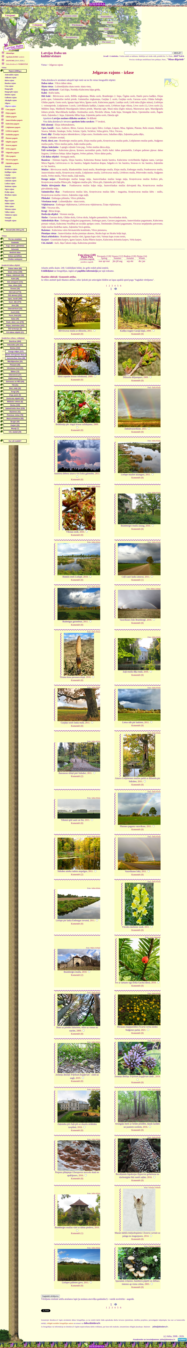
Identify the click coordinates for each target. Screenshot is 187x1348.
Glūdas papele (47, 102)
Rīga (6, 198)
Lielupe (107, 128)
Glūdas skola (69, 217)
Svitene (76, 131)
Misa (122, 128)
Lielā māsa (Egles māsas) (141, 102)
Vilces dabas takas (63, 83)
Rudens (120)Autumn (130, 257)
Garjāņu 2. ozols (109, 99)
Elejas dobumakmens (64, 124)
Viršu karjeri (135, 239)
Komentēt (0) (77, 334)
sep (128, 261)
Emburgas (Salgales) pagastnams (75, 220)
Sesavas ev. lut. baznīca (142, 163)
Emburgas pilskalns (60, 198)
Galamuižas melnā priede (65, 99)
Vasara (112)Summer (117, 257)
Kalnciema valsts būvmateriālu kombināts (71, 230)
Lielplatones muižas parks (141, 140)
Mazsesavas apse (141, 109)
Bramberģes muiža (104, 169)
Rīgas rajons (9, 201)
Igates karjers (76, 239)
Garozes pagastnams (116, 220)
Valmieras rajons (11, 215)
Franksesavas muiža (153, 169)
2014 (146, 1236)
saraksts (15, 57)
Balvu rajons (9, 80)
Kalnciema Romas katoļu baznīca (100, 160)
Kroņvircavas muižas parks (115, 140)
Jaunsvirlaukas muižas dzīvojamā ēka (122, 185)
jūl (117, 261)
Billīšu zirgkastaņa (79, 96)
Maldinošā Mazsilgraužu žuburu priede (74, 109)
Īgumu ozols (91, 102)
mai (108, 261)
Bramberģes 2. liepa (111, 96)
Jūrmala (8, 166)
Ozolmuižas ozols (85, 112)
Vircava (118, 131)
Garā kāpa (64, 89)
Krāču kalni (54, 93)
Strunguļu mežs (67, 156)
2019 (78, 1078)
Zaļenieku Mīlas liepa (75, 115)
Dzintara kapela (60, 160)
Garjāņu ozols (125, 99)
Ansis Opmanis (155, 937)
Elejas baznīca (75, 160)
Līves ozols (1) (140, 105)
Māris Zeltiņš (156, 589)
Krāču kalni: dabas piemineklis (117, 150)
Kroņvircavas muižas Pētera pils (56, 182)
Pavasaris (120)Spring (104, 257)
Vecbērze (91, 131)
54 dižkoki (91, 118)
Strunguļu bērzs (129, 112)
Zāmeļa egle (113, 115)
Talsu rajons (9, 206)
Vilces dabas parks (102, 153)
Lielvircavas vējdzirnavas (90, 204)
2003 (147, 1284)
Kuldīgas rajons (10, 172)
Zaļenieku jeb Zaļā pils (113, 182)
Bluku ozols (95, 96)
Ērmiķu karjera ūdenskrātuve (66, 134)
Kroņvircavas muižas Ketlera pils (146, 179)
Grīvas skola (82, 217)
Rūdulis (158, 128)
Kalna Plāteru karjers (92, 239)
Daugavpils (9, 89)
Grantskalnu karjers (59, 239)
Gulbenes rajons (11, 98)
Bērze (73, 128)
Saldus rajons (10, 203)
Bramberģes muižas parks (71, 140)
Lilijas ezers (86, 134)
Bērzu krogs (54, 211)
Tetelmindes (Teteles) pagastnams (116, 223)
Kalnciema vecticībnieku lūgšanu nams (135, 160)
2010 (82, 532)
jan (143, 261)
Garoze (80, 128)
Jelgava (7, 103)
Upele (83, 131)
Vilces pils (97, 182)
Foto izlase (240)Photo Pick (87, 257)
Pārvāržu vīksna (102, 112)
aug (120, 261)
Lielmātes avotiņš (56, 137)
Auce (58, 128)
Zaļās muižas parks (82, 144)
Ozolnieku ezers (100, 134)
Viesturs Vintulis (154, 1188)
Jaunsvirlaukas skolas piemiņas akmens (76, 233)
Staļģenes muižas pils (82, 182)
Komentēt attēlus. (67, 277)
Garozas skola (56, 217)
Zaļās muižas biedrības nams (54, 227)
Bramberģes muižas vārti (71, 236)
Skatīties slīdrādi (49, 277)
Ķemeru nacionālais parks (89, 150)
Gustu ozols (61, 102)
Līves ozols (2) (155, 105)
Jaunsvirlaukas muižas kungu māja (110, 179)
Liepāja (7, 175)
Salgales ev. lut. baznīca (118, 163)
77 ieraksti (100, 121)
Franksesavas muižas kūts (75, 192)
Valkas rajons (10, 212)
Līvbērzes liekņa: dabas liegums (64, 153)
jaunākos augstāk (87, 262)
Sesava (44, 131)
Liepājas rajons (10, 178)
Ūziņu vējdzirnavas (112, 204)
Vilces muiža (67, 176)
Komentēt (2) (77, 776)
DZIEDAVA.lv (97, 4)
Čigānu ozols (129, 96)
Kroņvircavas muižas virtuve (54, 195)
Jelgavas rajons (10, 106)
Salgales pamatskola (98, 217)
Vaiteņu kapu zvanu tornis (113, 236)
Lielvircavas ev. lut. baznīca (68, 163)
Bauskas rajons (10, 83)
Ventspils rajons (10, 221)
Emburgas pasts (99, 220)
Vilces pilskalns (78, 198)
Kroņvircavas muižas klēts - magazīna (108, 192)
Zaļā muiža (79, 176)
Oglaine (129, 128)
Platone (138, 128)
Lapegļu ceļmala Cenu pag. (72, 147)
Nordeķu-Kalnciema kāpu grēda (85, 89)
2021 (143, 1030)
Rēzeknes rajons (11, 195)
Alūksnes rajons (10, 78)
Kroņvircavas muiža (71, 172)
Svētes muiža (54, 176)
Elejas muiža (120, 169)
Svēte (69, 131)
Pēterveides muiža (144, 172)
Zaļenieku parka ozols (96, 115)
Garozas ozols (139, 99)
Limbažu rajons (10, 181)
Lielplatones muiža (91, 172)
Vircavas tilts (53, 207)
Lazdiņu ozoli (122, 102)
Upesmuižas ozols (146, 112)
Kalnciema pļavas (67, 150)
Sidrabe (52, 131)
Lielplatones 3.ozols (66, 105)
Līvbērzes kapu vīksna (121, 105)
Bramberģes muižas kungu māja (75, 179)
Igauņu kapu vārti (92, 236)
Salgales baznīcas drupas (94, 163)
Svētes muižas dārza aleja (98, 147)
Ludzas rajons (10, 184)
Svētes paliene (86, 153)
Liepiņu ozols (103, 105)
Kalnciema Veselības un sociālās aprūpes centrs (78, 223)
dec (140, 261)
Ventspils (8, 218)
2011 (89, 331)
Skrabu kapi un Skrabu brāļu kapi (110, 233)
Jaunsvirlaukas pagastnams (139, 220)
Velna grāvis (102, 131)
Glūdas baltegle (155, 99)
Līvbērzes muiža (127, 172)
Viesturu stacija (67, 214)
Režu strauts (148, 128)
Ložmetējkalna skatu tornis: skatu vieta (73, 86)
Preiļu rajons (9, 192)
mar (100, 261)
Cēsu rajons (9, 86)
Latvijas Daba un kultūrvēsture (53, 54)
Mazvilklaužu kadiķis (66, 112)
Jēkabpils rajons (11, 100)
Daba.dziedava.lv (17, 64)
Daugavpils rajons (11, 92)
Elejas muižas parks (93, 140)
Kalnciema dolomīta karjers (116, 239)
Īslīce (100, 128)
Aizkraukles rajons (12, 75)
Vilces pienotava (98, 230)
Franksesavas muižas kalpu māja (85, 185)
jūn (114, 261)
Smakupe (61, 131)
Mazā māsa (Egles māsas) (120, 109)
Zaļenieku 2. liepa (56, 115)
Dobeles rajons (10, 95)
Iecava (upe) (90, 128)
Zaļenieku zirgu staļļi (78, 195)
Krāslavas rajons (11, 169)
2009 (148, 331)
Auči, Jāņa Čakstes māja (65, 243)
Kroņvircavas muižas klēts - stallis (145, 192)
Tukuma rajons (10, 209)
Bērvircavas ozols (61, 96)
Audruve (65, 128)
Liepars (115, 128)
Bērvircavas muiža (59, 169)
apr (104, 261)
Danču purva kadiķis (146, 96)
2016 (148, 525)
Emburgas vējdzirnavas (66, 204)
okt (131, 261)
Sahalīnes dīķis (116, 134)
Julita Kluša (96, 296)
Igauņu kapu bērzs (76, 102)
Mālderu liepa (47, 109)
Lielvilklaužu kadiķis (86, 105)
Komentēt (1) (137, 580)
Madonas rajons (11, 186)
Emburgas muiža (135, 169)
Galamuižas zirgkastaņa (89, 99)
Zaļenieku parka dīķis (134, 134)
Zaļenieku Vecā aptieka (79, 227)
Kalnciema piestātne (87, 243)
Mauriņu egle (100, 109)
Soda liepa (116, 112)
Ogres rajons (9, 189)
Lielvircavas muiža (109, 172)
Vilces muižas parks (64, 144)
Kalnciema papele (106, 102)
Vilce (111, 131)
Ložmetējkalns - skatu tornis (72, 201)
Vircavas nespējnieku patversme (148, 223)
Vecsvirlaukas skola (118, 217)
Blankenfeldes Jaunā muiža (81, 169)
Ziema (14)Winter (142, 257)
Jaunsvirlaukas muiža (51, 172)
